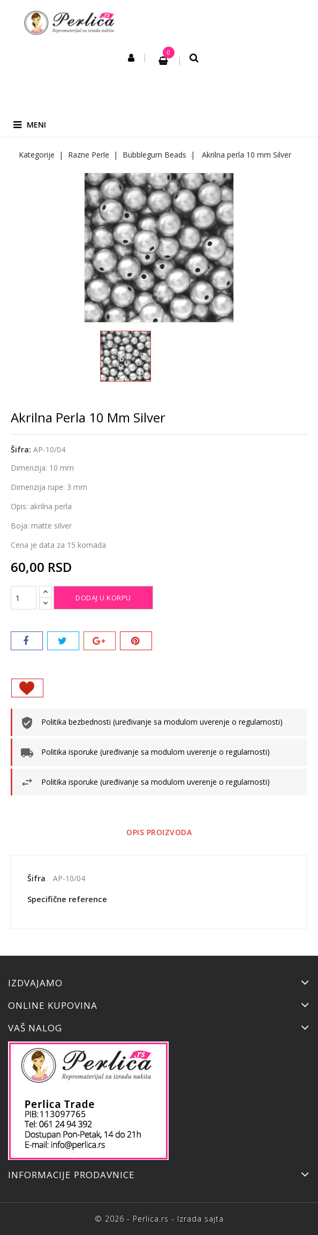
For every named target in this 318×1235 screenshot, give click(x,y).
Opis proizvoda (159, 832)
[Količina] (23, 597)
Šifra (36, 878)
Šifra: (21, 449)
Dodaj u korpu (103, 597)
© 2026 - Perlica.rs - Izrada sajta (159, 1219)
